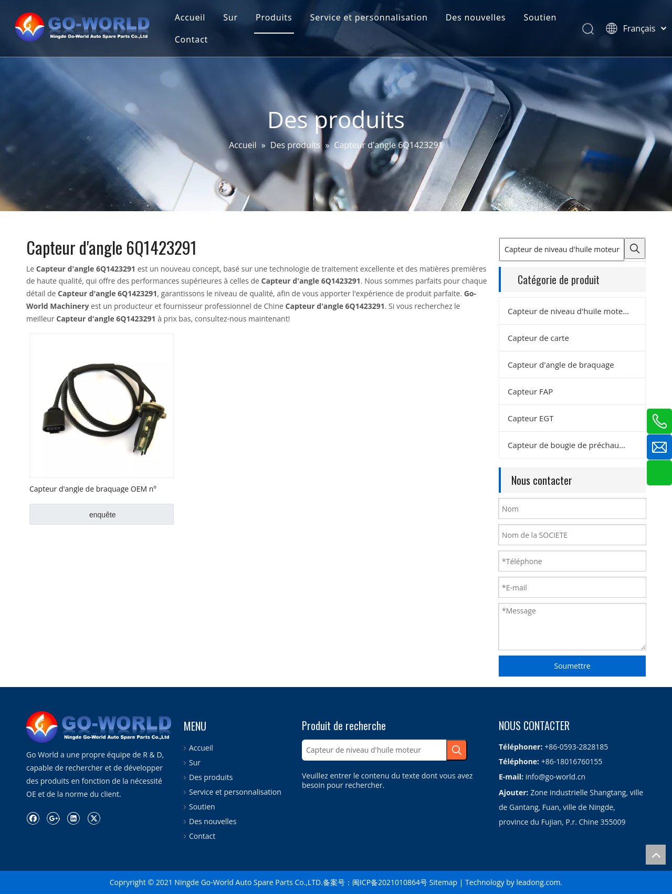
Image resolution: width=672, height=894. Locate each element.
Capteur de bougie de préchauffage (572, 445)
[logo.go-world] (99, 727)
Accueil (192, 18)
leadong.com (538, 882)
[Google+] (53, 818)
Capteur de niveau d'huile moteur (569, 311)
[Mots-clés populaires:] (634, 248)
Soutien (543, 18)
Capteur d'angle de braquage (561, 364)
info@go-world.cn (555, 777)
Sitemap (443, 882)
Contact (194, 40)
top (656, 855)
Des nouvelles (479, 18)
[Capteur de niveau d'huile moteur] (561, 249)
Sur (233, 18)
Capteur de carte (538, 337)
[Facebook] (32, 818)
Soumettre (572, 666)
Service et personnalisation (371, 18)
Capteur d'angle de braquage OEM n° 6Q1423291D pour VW (92, 488)
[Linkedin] (73, 818)
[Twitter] (93, 818)
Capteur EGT (530, 418)
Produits (277, 18)
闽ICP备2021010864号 (389, 882)
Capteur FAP (530, 391)
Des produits (211, 777)
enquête (102, 515)
